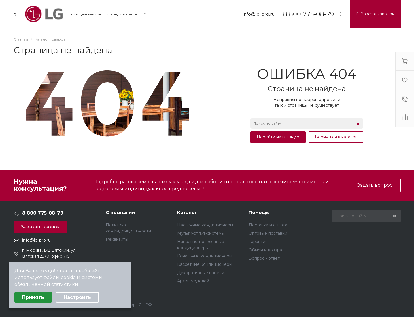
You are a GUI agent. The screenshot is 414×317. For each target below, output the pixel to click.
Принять (33, 297)
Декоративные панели (200, 272)
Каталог (187, 212)
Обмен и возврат (266, 250)
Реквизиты (117, 239)
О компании (120, 212)
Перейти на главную (278, 137)
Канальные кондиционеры (204, 256)
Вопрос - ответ (264, 258)
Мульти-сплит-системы (200, 233)
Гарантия (258, 241)
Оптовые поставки (268, 233)
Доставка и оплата (268, 225)
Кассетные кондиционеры (204, 264)
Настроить (77, 297)
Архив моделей (193, 281)
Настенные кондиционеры (205, 225)
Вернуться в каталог (336, 137)
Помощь (259, 212)
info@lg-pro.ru (259, 14)
